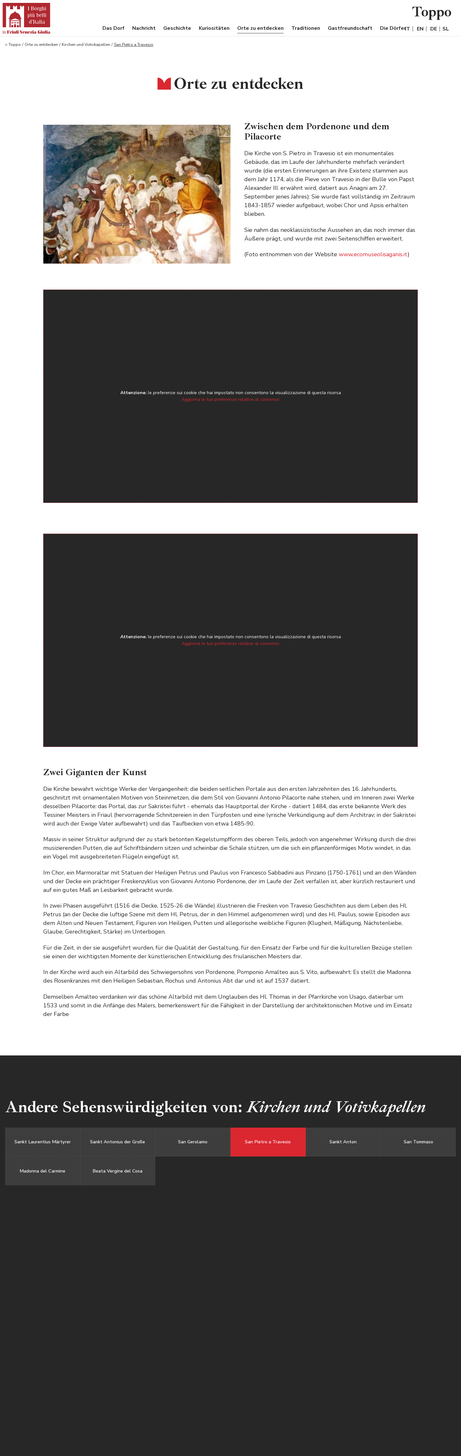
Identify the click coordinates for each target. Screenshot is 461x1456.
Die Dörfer (393, 28)
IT (407, 28)
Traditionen (305, 28)
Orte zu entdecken (260, 28)
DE (433, 28)
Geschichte (177, 28)
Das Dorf (113, 28)
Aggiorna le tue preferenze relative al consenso (230, 399)
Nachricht (144, 28)
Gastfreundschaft (350, 28)
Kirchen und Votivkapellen (86, 44)
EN (420, 28)
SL (445, 29)
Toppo (15, 44)
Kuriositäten (214, 28)
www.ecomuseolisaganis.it (373, 254)
